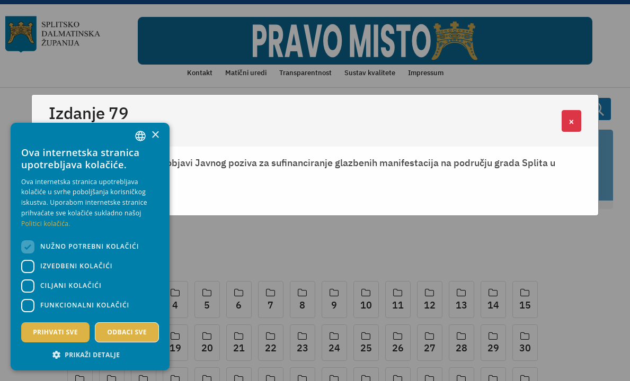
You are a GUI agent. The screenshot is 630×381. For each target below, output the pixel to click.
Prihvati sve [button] (55, 332)
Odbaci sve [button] (127, 332)
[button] (90, 354)
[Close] (571, 121)
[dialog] (90, 246)
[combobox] (140, 136)
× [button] (155, 135)
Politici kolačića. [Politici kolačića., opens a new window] (45, 223)
